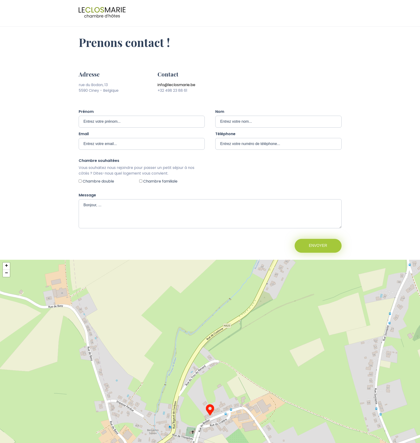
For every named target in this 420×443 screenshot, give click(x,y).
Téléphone (225, 134)
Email (84, 134)
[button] (210, 409)
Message (87, 195)
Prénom (86, 111)
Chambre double (98, 181)
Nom (219, 111)
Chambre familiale (160, 181)
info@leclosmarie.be (176, 85)
